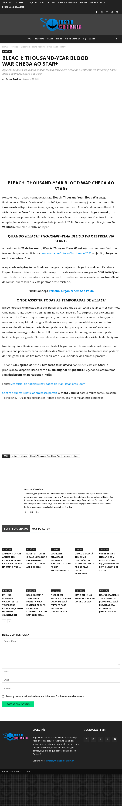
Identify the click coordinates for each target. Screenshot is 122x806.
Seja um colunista (39, 2)
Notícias (39, 39)
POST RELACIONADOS (16, 528)
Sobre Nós (7, 2)
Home (29, 39)
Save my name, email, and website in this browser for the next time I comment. (45, 696)
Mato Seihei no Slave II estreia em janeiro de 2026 (85, 598)
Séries (59, 39)
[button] (116, 38)
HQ (84, 39)
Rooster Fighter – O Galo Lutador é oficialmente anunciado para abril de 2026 (36, 560)
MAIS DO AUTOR (41, 528)
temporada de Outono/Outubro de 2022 (66, 253)
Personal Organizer (13, 7)
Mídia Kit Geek (97, 2)
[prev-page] (4, 621)
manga (67, 456)
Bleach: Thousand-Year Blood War (45, 456)
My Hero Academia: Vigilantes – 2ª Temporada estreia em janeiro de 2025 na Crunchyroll (12, 605)
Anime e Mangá (72, 39)
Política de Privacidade (64, 2)
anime (14, 456)
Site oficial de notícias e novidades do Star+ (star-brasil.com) (48, 384)
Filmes (50, 39)
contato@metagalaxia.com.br (60, 760)
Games (92, 39)
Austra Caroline (13, 79)
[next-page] (9, 621)
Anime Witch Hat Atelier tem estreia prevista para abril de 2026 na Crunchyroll (12, 560)
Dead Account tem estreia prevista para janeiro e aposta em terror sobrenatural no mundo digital (36, 605)
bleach (24, 456)
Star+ (76, 456)
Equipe (83, 2)
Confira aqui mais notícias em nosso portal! (29, 393)
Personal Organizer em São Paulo (71, 291)
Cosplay (55, 549)
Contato (21, 2)
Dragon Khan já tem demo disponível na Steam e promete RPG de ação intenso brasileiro (84, 563)
